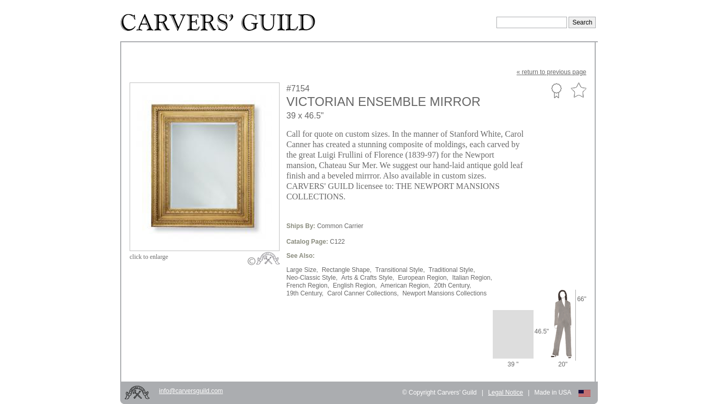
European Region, (423, 277)
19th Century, (304, 293)
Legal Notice (505, 392)
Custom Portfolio (556, 90)
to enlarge (149, 256)
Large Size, (302, 270)
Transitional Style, (400, 270)
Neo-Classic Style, (312, 277)
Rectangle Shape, (347, 270)
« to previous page (551, 72)
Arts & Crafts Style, (367, 277)
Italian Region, (472, 277)
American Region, (405, 285)
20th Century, (452, 285)
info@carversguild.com (191, 391)
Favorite (578, 90)
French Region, (307, 285)
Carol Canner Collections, (363, 293)
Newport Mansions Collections (444, 293)
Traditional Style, (452, 270)
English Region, (355, 285)
